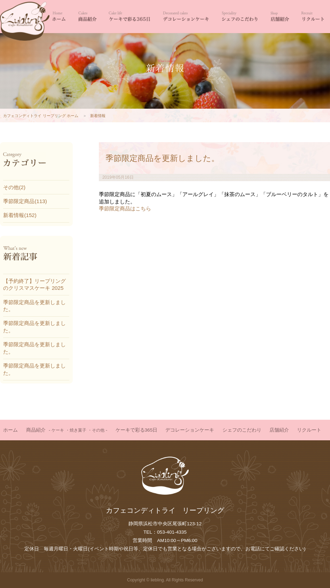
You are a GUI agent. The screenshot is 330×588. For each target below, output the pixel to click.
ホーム (10, 430)
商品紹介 (87, 16)
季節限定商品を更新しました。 (162, 158)
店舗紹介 (279, 16)
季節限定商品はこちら (125, 208)
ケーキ (58, 430)
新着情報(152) (19, 215)
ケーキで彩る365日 (129, 16)
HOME (58, 16)
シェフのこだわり (239, 16)
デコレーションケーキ (185, 16)
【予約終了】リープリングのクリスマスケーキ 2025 (34, 284)
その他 (98, 430)
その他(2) (14, 187)
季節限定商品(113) (25, 201)
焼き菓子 (78, 430)
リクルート (312, 16)
